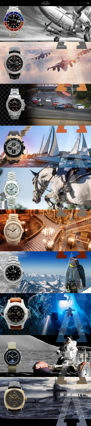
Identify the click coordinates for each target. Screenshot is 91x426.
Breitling (45, 64)
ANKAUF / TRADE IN (50, 46)
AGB (81, 70)
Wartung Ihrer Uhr (13, 67)
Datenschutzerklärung (77, 73)
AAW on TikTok (78, 65)
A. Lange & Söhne (46, 61)
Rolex (45, 67)
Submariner (45, 72)
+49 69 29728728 (78, 87)
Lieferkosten (79, 71)
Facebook (79, 61)
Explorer (45, 70)
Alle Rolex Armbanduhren (15, 61)
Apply (83, 2)
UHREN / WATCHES (36, 46)
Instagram (79, 62)
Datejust (45, 68)
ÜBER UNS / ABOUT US (65, 46)
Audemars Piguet (45, 62)
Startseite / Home (15, 46)
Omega (45, 65)
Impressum (79, 74)
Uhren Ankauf (12, 68)
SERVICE (26, 46)
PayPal (10, 65)
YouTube (80, 64)
